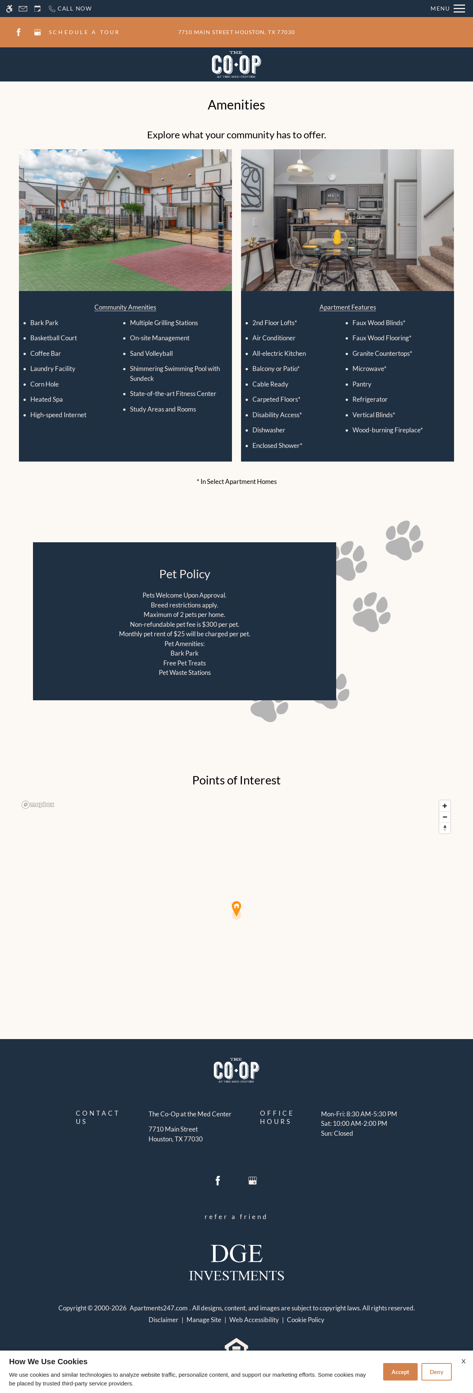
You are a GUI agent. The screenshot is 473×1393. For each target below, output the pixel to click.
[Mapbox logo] (38, 804)
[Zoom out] (444, 816)
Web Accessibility (254, 1320)
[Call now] (70, 8)
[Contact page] (23, 8)
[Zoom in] (444, 805)
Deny (436, 1371)
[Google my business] (37, 32)
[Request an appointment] (37, 8)
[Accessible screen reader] (9, 8)
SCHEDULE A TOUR (85, 32)
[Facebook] (18, 32)
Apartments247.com (159, 1308)
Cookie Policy (305, 1320)
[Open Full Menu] (448, 8)
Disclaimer (164, 1320)
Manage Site (203, 1320)
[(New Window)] (190, 1134)
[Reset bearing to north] (444, 827)
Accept (400, 1371)
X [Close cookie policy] (463, 1361)
